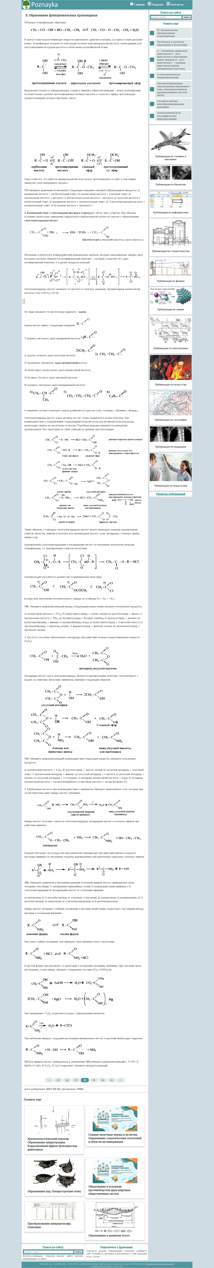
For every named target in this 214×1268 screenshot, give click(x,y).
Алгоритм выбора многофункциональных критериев (170, 104)
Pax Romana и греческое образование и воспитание (172, 43)
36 (67, 1080)
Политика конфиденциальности (159, 1264)
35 (58, 1080)
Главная (139, 4)
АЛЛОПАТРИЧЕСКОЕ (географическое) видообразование (169, 115)
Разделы (157, 4)
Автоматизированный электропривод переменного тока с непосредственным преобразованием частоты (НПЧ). (173, 89)
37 (76, 1080)
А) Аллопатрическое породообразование (168, 76)
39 (94, 1080)
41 (111, 1080)
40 (103, 1080)
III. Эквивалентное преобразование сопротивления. (167, 33)
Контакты (177, 4)
